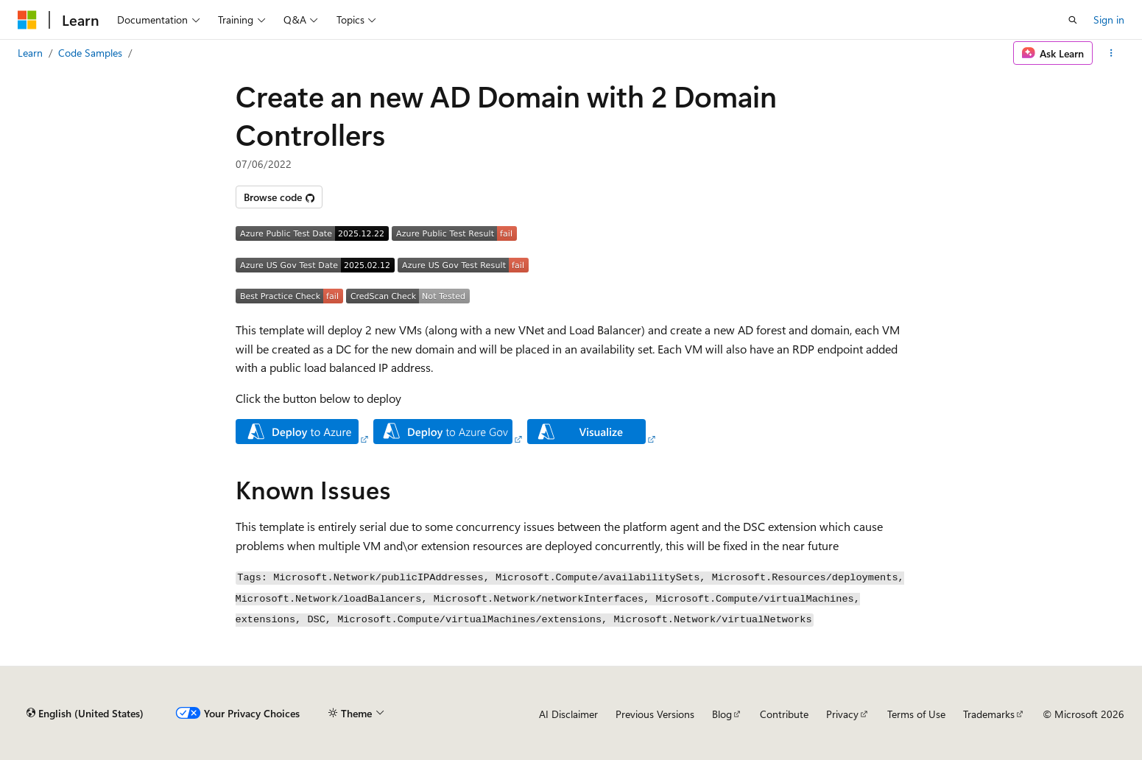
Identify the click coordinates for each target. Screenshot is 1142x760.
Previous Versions (655, 714)
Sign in (1108, 20)
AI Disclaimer (568, 714)
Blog (722, 714)
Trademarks (989, 714)
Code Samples (90, 53)
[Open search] (1073, 20)
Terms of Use (916, 714)
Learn (30, 53)
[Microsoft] (27, 19)
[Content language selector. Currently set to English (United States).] (85, 713)
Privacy (842, 714)
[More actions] (1111, 53)
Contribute (784, 714)
